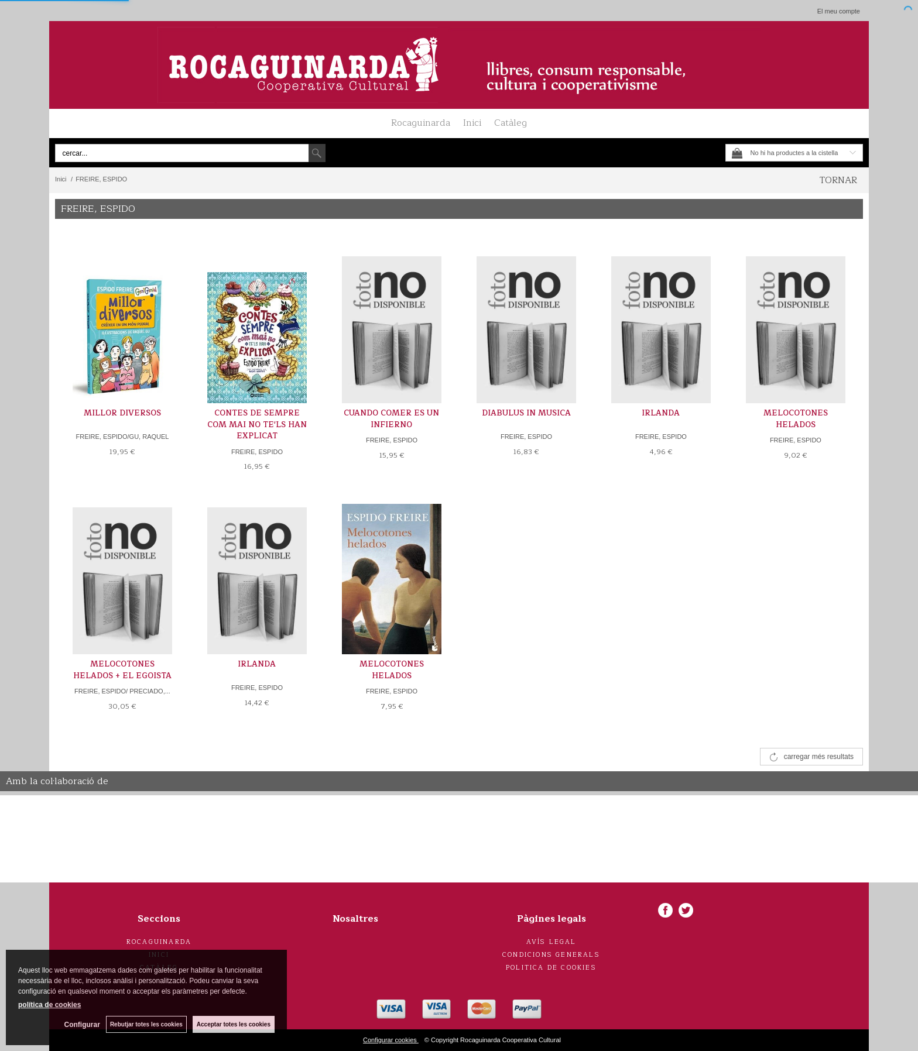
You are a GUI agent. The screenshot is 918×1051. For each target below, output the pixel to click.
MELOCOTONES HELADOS (795, 419)
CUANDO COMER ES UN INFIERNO (391, 419)
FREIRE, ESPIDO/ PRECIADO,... (122, 691)
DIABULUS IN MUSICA (526, 413)
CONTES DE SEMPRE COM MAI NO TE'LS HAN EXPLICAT (257, 424)
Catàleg (510, 122)
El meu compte (838, 11)
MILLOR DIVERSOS (122, 413)
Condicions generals (551, 954)
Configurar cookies (391, 1039)
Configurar (82, 1025)
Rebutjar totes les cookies (146, 1024)
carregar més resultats (819, 757)
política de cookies (49, 1005)
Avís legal (551, 941)
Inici (472, 122)
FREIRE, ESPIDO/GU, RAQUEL (122, 436)
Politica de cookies (551, 967)
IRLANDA (661, 413)
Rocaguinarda (420, 122)
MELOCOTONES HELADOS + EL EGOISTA (122, 670)
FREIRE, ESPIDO (257, 451)
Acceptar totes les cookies (233, 1024)
